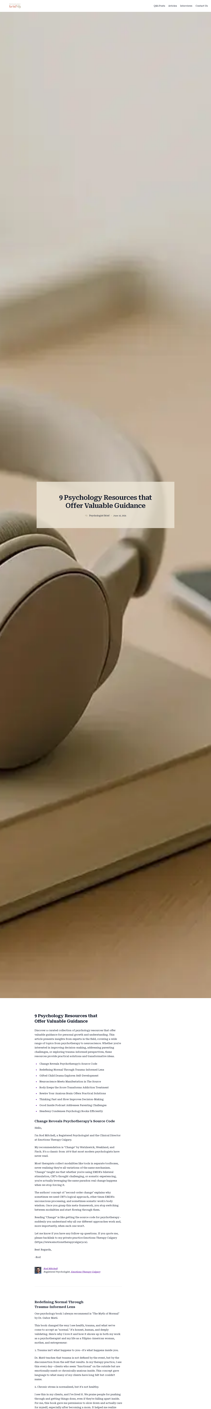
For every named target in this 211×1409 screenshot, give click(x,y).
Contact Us (202, 6)
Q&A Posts (159, 6)
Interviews (186, 6)
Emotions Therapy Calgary (85, 1272)
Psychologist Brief (99, 515)
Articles (172, 6)
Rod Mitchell (50, 1268)
